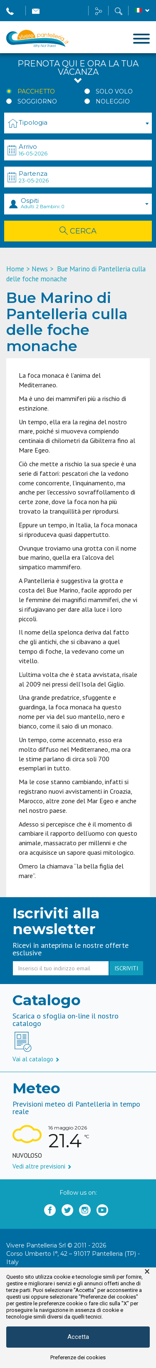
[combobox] (78, 123)
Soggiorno (37, 101)
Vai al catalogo (35, 1059)
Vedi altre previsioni (42, 1166)
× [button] (147, 1272)
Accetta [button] (78, 1337)
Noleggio (113, 101)
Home (15, 268)
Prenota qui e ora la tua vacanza (78, 72)
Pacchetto (36, 91)
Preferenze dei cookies (78, 1357)
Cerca (78, 231)
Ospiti (85, 203)
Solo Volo (114, 91)
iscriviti (126, 968)
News (40, 268)
